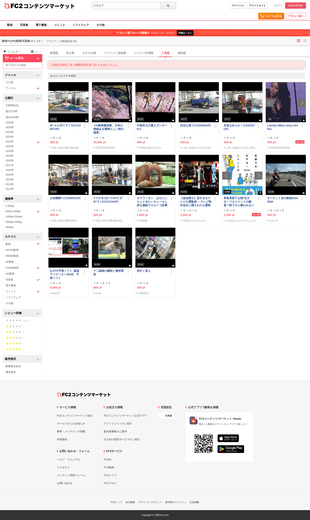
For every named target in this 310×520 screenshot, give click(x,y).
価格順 (182, 53)
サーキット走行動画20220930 (282, 200)
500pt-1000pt (23, 211)
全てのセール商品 (16, 65)
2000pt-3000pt (14, 221)
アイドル (23, 88)
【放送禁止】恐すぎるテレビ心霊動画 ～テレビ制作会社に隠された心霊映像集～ (195, 202)
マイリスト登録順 (115, 53)
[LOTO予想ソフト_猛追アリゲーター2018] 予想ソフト (64, 274)
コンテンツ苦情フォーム (71, 475)
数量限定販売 (13, 366)
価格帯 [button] (22, 199)
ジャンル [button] (22, 75)
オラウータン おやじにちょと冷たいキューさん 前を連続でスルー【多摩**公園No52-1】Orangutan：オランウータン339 (152, 202)
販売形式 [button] (22, 359)
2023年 (10, 136)
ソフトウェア (80, 24)
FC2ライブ (110, 475)
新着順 (54, 53)
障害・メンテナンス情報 (71, 431)
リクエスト (63, 467)
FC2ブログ (110, 483)
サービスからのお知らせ (71, 423)
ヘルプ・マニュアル (68, 459)
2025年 (10, 127)
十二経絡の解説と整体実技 (108, 272)
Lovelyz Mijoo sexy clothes (282, 127)
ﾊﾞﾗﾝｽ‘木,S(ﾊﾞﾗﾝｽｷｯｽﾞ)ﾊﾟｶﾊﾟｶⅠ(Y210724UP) (108, 200)
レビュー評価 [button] (22, 313)
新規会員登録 (295, 5)
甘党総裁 (143, 220)
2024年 (10, 132)
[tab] (179, 53)
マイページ (238, 5)
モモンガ (274, 220)
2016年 (10, 169)
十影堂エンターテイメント (195, 220)
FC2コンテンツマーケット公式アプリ (125, 415)
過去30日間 (12, 117)
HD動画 (10, 273)
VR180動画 (12, 249)
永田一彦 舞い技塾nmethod (64, 220)
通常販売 (11, 372)
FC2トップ (117, 502)
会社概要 (130, 502)
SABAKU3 (143, 293)
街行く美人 (144, 270)
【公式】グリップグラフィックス (241, 220)
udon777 (56, 293)
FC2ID (107, 459)
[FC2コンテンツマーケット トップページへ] (84, 394)
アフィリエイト (257, 5)
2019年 (10, 155)
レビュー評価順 (143, 53)
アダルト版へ (296, 16)
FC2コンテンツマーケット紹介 (75, 415)
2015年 (10, 174)
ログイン (278, 5)
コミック (59, 24)
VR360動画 (12, 255)
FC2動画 (109, 467)
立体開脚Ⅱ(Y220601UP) (65, 198)
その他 (100, 24)
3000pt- (10, 227)
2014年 (10, 179)
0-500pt (10, 205)
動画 (10, 24)
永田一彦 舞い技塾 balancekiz (65, 147)
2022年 (23, 142)
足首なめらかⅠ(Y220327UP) (239, 127)
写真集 (24, 24)
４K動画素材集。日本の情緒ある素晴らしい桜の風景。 (108, 129)
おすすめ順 (89, 53)
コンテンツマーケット (49, 6)
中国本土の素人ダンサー (150, 147)
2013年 (10, 184)
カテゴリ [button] (22, 237)
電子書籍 (41, 24)
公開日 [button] (22, 98)
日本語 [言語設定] (168, 415)
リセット (36, 51)
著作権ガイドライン (175, 502)
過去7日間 (11, 111)
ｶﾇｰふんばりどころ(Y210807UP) (65, 127)
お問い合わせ (64, 483)
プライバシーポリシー (150, 502)
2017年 (10, 165)
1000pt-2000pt (14, 216)
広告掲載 (194, 502)
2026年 (10, 122)
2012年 (10, 188)
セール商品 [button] (22, 58)
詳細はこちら (185, 33)
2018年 (10, 160)
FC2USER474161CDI (105, 147)
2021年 (10, 146)
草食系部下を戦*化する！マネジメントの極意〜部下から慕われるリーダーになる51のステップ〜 (239, 202)
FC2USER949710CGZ (280, 147)
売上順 (70, 53)
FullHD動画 (23, 268)
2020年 (10, 151)
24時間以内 (12, 105)
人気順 (165, 53)
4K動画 (10, 261)
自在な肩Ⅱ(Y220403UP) (195, 125)
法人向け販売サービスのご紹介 (122, 439)
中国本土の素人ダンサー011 (152, 127)
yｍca (98, 293)
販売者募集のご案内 (115, 431)
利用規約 (62, 439)
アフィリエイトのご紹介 (118, 423)
